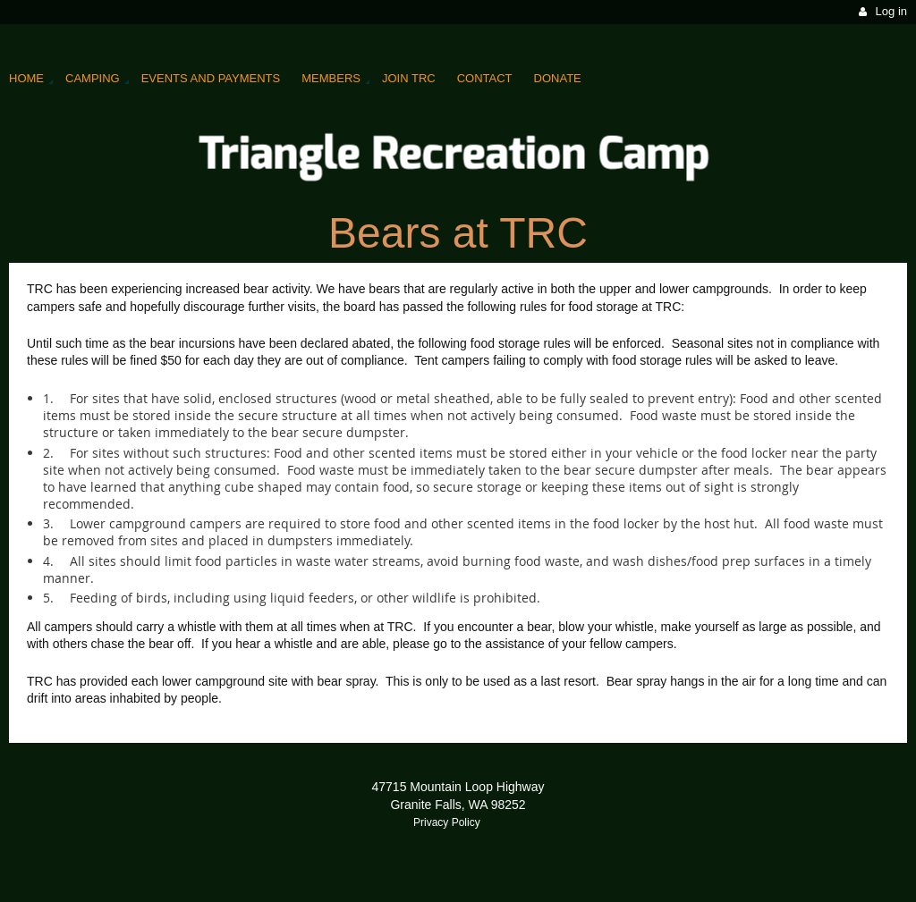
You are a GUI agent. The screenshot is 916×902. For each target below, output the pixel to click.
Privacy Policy (446, 822)
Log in (891, 11)
